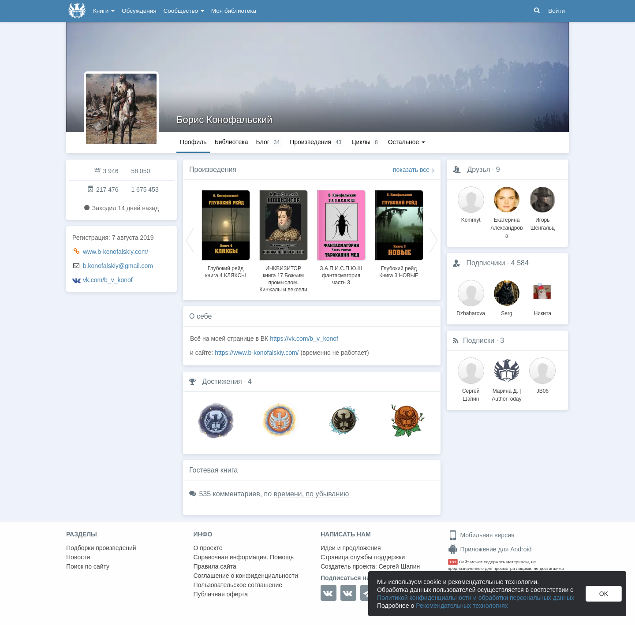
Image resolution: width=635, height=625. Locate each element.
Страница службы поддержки (363, 557)
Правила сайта (215, 566)
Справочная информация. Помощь (244, 557)
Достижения (222, 381)
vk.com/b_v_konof (108, 279)
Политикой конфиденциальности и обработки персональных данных (475, 597)
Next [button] (433, 240)
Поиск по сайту (87, 566)
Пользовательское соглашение (238, 584)
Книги (104, 10)
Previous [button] (190, 240)
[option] (225, 232)
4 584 (520, 263)
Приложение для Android (490, 549)
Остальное (407, 141)
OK (603, 593)
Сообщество (184, 10)
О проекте (208, 547)
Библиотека (231, 141)
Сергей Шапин (399, 566)
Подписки (478, 340)
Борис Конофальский (224, 119)
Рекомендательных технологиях (462, 605)
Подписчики (485, 263)
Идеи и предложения (351, 547)
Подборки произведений (101, 547)
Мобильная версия (481, 535)
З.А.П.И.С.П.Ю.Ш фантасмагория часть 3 (341, 275)
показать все (411, 169)
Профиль (193, 141)
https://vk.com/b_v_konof (304, 338)
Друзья (478, 169)
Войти (556, 10)
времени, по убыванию (311, 494)
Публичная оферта (221, 594)
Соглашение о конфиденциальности (246, 575)
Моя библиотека (233, 10)
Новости (78, 557)
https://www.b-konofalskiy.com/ (257, 352)
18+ (453, 561)
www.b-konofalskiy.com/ (115, 251)
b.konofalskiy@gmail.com (118, 265)
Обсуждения (139, 10)
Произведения (212, 169)
